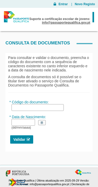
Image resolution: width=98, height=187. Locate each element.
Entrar (63, 4)
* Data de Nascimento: (27, 117)
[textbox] (23, 122)
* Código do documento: (29, 102)
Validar (19, 139)
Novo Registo (85, 4)
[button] (42, 122)
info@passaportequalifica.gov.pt (49, 184)
